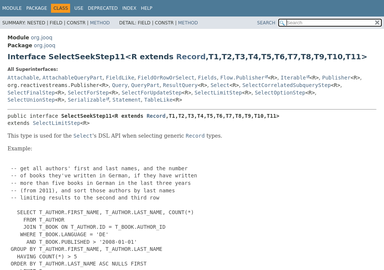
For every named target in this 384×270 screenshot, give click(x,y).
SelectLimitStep (218, 93)
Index (129, 8)
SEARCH (266, 23)
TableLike (158, 100)
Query (120, 85)
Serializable (87, 100)
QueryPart (145, 85)
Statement (126, 100)
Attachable (23, 78)
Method (100, 23)
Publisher (336, 78)
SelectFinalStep (31, 93)
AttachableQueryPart (72, 78)
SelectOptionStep (280, 93)
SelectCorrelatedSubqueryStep (286, 85)
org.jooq (41, 37)
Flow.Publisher (242, 78)
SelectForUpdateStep (152, 93)
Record (191, 56)
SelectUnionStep (31, 100)
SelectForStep (88, 93)
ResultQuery (180, 85)
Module (12, 8)
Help (147, 8)
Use (78, 8)
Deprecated (103, 8)
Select (220, 85)
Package (36, 8)
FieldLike (120, 78)
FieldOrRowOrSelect (166, 78)
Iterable (293, 78)
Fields (207, 78)
